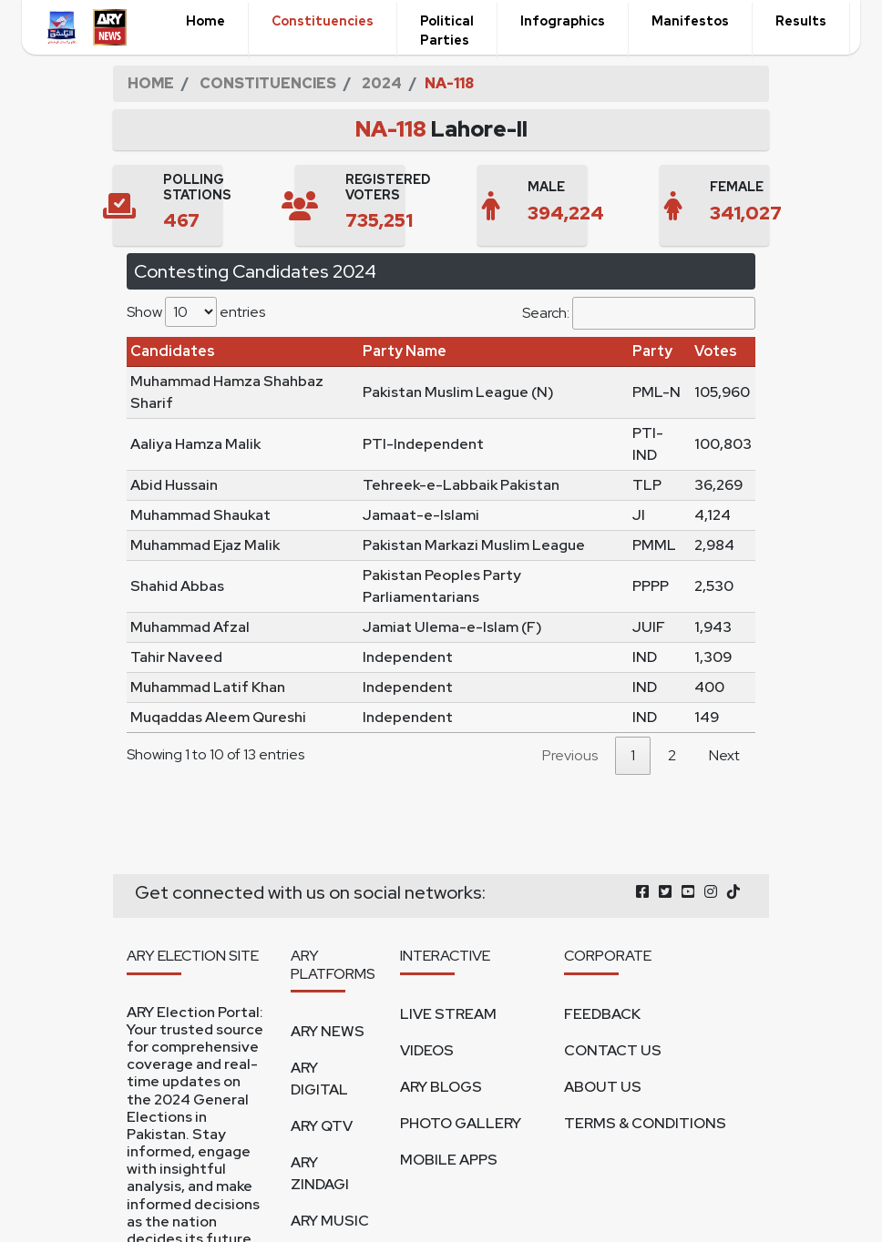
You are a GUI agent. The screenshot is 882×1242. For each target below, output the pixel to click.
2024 (382, 83)
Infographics (562, 21)
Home (205, 21)
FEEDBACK (602, 1013)
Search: (638, 313)
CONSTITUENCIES (268, 83)
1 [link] (633, 755)
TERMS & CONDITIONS (645, 1123)
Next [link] (724, 755)
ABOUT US (602, 1086)
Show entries (196, 312)
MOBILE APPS (448, 1159)
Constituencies (323, 21)
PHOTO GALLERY (460, 1123)
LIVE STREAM (448, 1013)
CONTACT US (613, 1050)
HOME (151, 83)
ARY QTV (322, 1125)
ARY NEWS (327, 1031)
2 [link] (672, 755)
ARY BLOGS (441, 1086)
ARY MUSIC (330, 1220)
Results (800, 21)
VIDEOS (427, 1050)
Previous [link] (570, 755)
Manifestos (690, 21)
